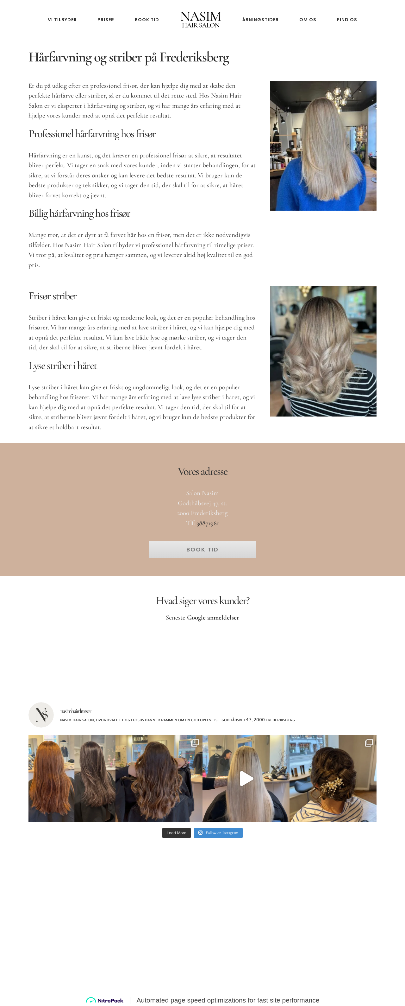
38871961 (207, 523)
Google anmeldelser (213, 617)
